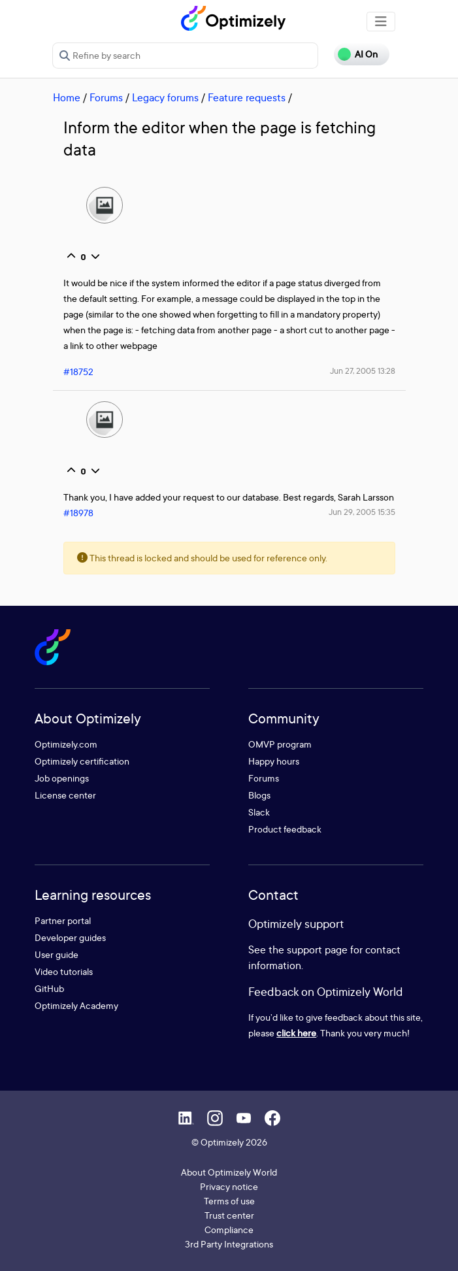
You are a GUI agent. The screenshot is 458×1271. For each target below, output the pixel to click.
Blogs (259, 795)
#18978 (78, 512)
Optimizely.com (66, 744)
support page (317, 949)
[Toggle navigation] (381, 21)
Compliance (229, 1229)
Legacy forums (165, 97)
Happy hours (273, 761)
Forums (106, 97)
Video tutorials (64, 971)
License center (65, 795)
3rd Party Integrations (229, 1244)
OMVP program (280, 744)
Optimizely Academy (76, 1005)
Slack (259, 812)
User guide (56, 954)
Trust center (229, 1215)
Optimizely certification (82, 761)
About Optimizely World (229, 1172)
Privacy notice (229, 1186)
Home (66, 97)
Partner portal (63, 920)
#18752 (78, 371)
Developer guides (70, 937)
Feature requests (247, 97)
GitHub (49, 988)
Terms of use (229, 1201)
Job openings (62, 778)
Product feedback (284, 829)
